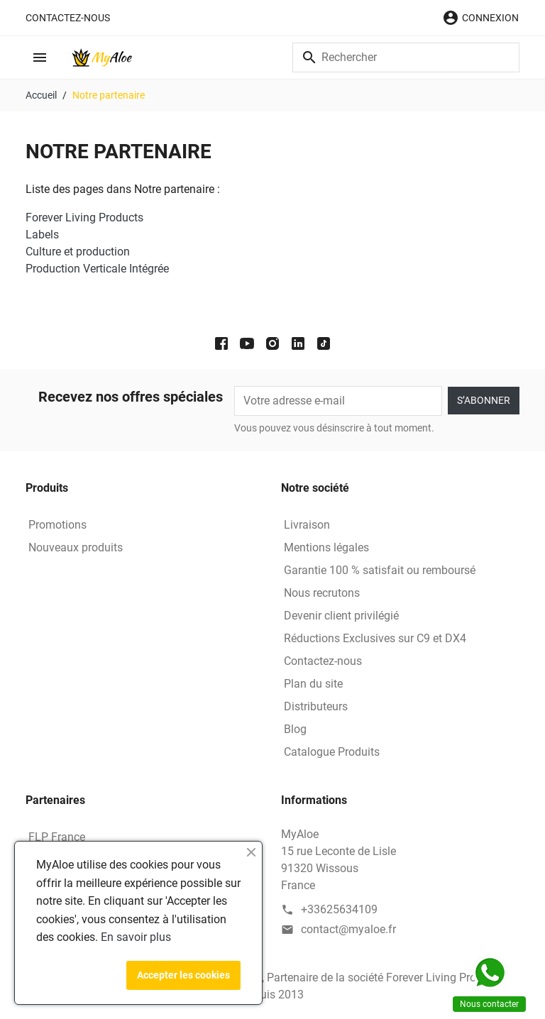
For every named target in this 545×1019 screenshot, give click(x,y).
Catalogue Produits (332, 752)
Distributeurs (316, 706)
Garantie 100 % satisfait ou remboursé (379, 570)
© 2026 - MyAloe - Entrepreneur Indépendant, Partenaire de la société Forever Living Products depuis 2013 (272, 986)
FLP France (56, 837)
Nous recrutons (322, 593)
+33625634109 (339, 909)
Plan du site (313, 683)
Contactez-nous (68, 17)
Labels (42, 234)
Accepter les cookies (183, 975)
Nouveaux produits (75, 547)
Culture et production (78, 251)
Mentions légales (326, 547)
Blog (295, 729)
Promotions (57, 524)
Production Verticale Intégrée (97, 268)
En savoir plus (136, 937)
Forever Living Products (84, 217)
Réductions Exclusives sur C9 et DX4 (375, 638)
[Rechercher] (405, 57)
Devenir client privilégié (341, 615)
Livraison (307, 524)
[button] (480, 18)
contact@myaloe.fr (348, 929)
